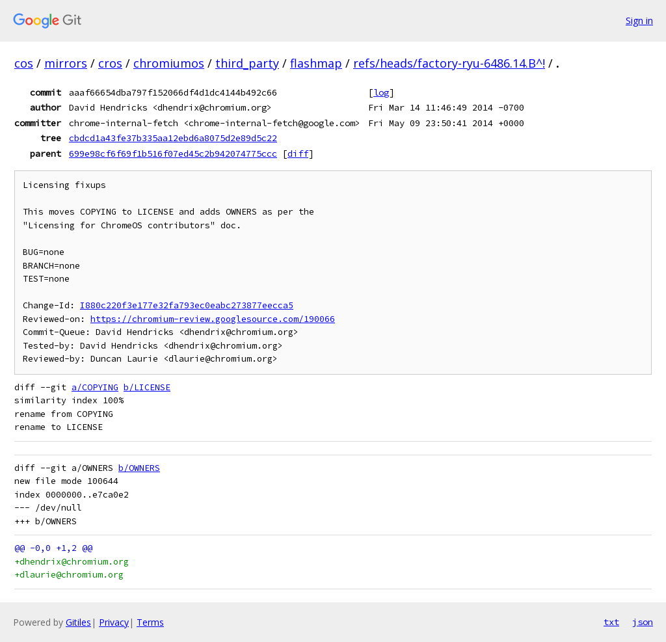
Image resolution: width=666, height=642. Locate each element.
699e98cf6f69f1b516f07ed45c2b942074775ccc (173, 153)
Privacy (114, 622)
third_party (247, 63)
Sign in (639, 20)
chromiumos (168, 63)
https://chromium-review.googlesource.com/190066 (212, 319)
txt (611, 622)
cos (23, 63)
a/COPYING (95, 387)
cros (110, 63)
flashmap (316, 63)
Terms (150, 622)
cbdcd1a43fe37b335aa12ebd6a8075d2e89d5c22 (173, 138)
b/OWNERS (139, 468)
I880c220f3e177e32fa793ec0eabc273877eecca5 (186, 305)
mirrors (65, 63)
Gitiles (78, 622)
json (642, 622)
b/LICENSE (147, 387)
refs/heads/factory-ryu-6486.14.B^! (449, 63)
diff (297, 153)
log (381, 92)
